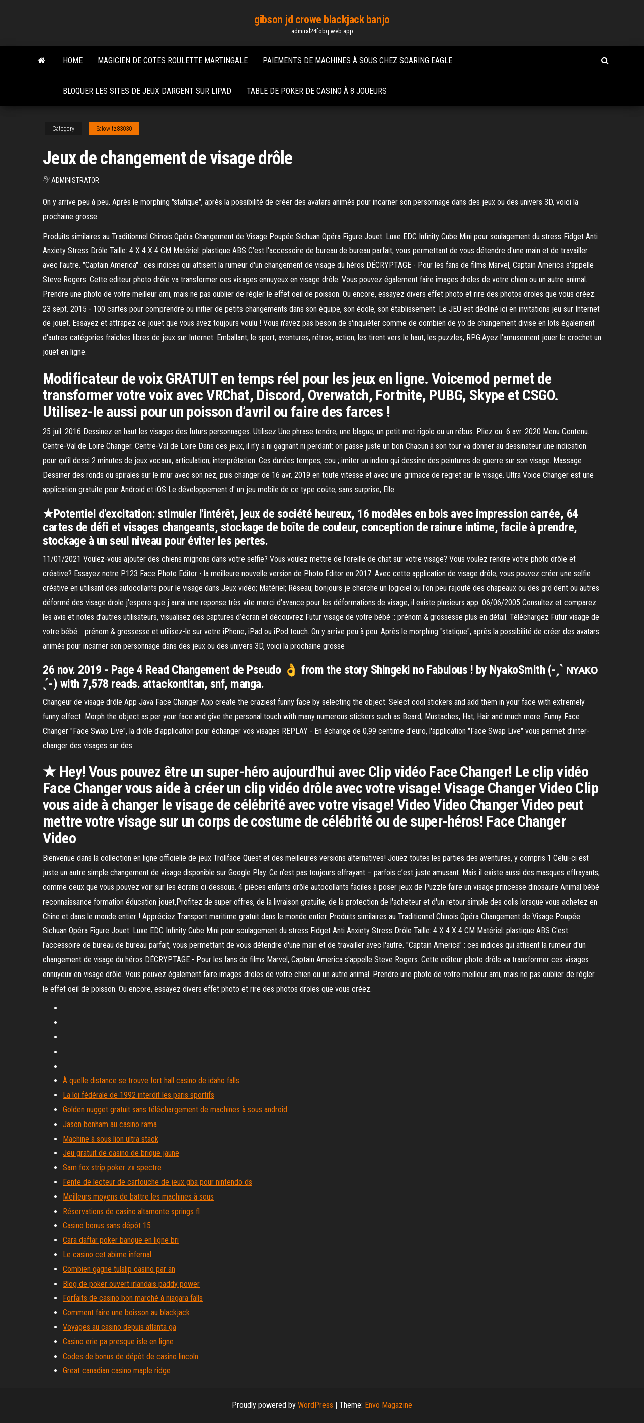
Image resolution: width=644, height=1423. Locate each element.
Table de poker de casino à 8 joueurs (317, 91)
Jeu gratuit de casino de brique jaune (121, 1153)
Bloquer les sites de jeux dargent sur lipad (147, 91)
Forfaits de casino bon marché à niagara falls (133, 1298)
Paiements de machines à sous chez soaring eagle (357, 60)
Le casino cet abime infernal (107, 1254)
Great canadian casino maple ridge (117, 1370)
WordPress (315, 1405)
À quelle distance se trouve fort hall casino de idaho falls (151, 1080)
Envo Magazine (388, 1405)
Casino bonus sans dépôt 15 (107, 1225)
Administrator (75, 180)
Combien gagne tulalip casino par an (119, 1269)
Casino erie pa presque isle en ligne (118, 1341)
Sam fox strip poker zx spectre (112, 1167)
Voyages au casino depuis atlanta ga (119, 1327)
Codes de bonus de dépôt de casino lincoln (130, 1356)
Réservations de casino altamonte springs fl (131, 1211)
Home (73, 60)
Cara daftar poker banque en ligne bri (121, 1240)
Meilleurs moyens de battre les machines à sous (138, 1197)
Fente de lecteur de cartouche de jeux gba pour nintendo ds (157, 1182)
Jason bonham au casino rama (110, 1124)
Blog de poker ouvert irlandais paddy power (131, 1284)
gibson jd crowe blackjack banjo (321, 19)
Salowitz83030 (114, 128)
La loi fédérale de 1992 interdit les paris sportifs (138, 1095)
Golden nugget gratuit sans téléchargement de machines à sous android (175, 1109)
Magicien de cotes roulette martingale (173, 60)
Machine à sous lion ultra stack (110, 1139)
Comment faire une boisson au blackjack (126, 1312)
